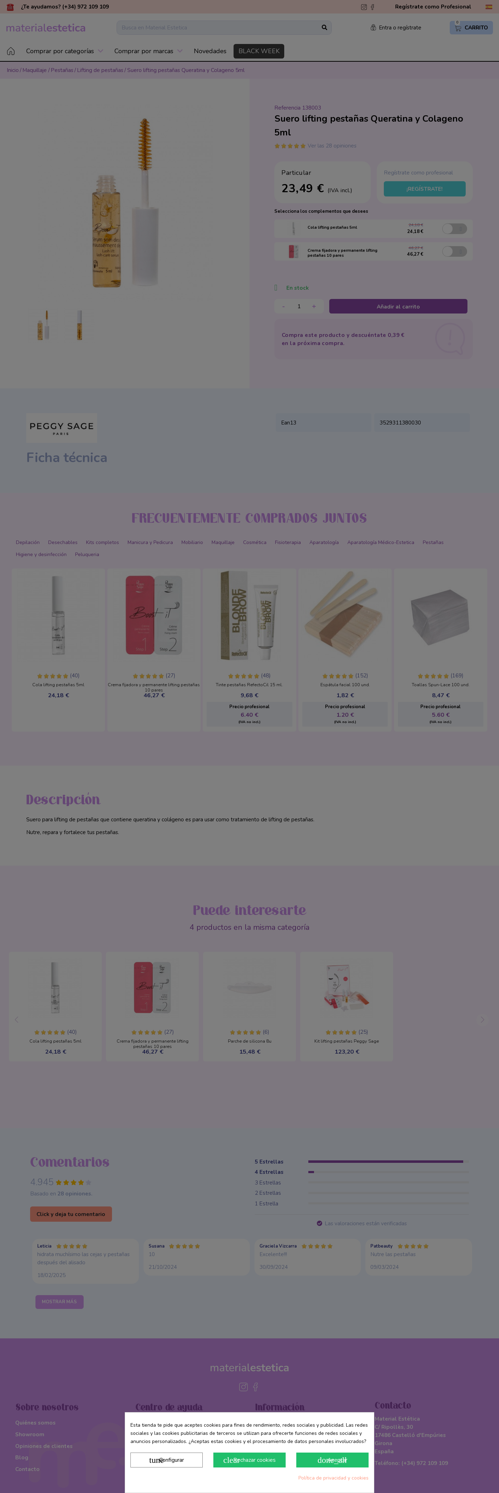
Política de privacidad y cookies (333, 1478)
